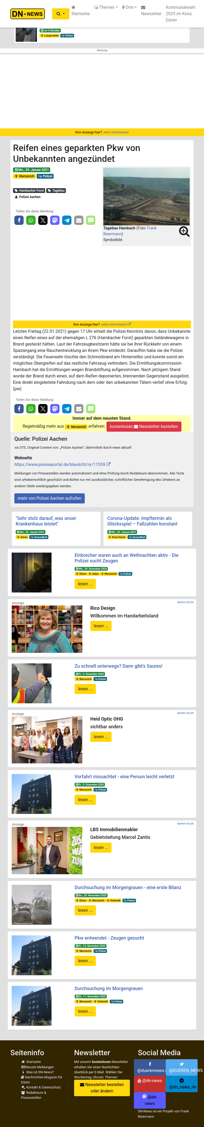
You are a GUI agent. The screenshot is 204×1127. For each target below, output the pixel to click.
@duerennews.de (151, 1067)
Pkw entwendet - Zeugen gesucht (109, 938)
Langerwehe (49, 35)
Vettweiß (113, 900)
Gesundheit (38, 537)
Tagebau (56, 190)
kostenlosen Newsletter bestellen (144, 426)
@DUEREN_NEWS (183, 1067)
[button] (60, 13)
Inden (93, 573)
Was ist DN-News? (37, 1072)
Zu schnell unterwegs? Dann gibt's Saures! (119, 666)
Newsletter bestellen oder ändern (102, 1088)
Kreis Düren (117, 537)
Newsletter (151, 10)
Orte (128, 7)
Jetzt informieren (116, 132)
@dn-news (150, 1080)
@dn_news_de (182, 1084)
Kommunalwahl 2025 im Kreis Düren (180, 14)
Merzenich (24, 176)
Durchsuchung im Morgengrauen (109, 988)
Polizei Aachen (27, 197)
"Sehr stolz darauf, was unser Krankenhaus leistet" (46, 521)
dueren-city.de (185, 602)
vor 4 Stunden (50, 30)
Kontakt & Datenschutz (41, 1087)
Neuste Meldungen (37, 1067)
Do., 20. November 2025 (91, 895)
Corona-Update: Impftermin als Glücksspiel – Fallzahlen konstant (142, 521)
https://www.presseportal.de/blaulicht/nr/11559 (59, 464)
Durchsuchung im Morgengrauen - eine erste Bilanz (128, 887)
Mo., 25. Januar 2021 (31, 170)
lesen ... (85, 583)
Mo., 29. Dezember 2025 (91, 568)
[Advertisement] (102, 91)
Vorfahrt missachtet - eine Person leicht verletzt (125, 776)
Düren (22, 537)
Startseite (80, 10)
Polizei (67, 35)
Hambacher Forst (29, 190)
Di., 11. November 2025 (90, 996)
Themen (104, 7)
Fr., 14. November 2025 (90, 945)
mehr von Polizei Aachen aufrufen (49, 498)
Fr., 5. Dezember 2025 (89, 673)
